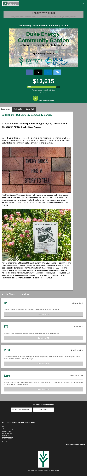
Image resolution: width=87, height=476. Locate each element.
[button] (14, 47)
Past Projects (44, 409)
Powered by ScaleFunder (75, 444)
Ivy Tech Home (7, 433)
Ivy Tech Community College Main (22, 409)
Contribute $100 (43, 363)
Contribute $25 (43, 314)
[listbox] (43, 47)
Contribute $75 (43, 338)
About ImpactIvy (7, 429)
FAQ (3, 427)
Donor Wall (30, 109)
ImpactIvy (5, 442)
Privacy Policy (6, 431)
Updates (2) (17, 109)
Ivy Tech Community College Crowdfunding (19, 423)
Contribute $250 (43, 389)
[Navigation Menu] (83, 3)
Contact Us (6, 436)
